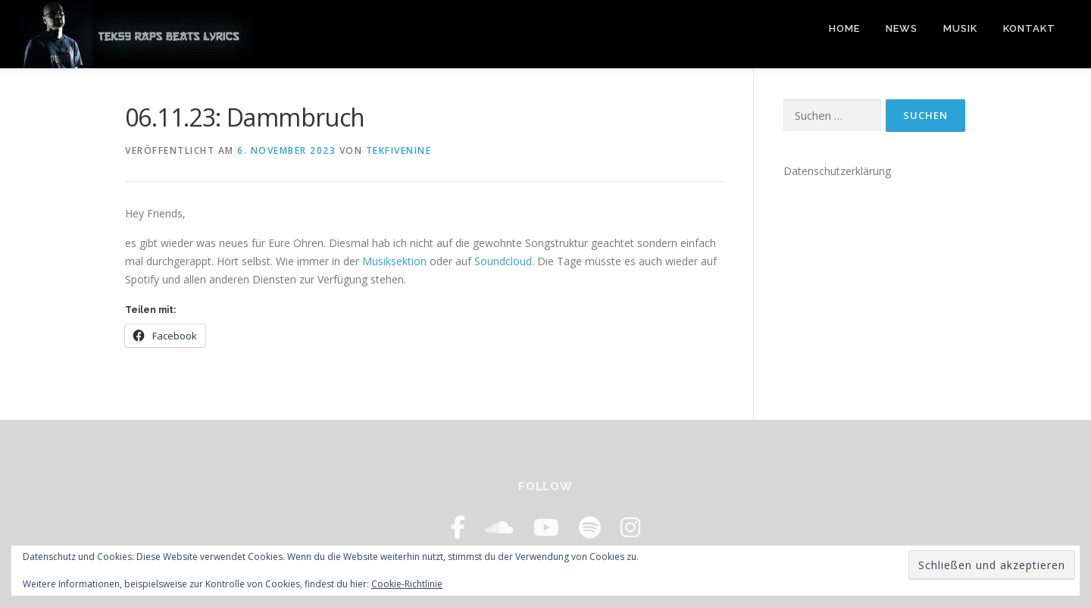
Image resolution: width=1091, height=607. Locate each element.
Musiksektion (394, 261)
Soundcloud (503, 261)
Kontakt (1029, 28)
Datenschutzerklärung (837, 171)
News (902, 28)
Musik (960, 28)
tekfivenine (399, 150)
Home (844, 28)
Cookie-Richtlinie (406, 583)
